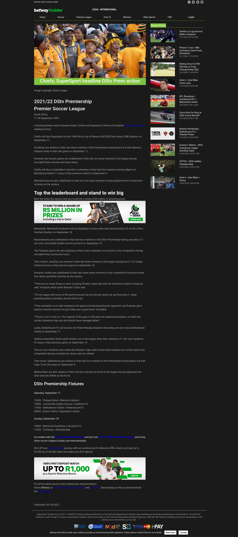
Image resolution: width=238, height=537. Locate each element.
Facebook (58, 487)
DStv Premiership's (134, 125)
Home (42, 17)
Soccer (61, 17)
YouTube (94, 487)
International (108, 9)
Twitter (68, 487)
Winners (127, 17)
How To (107, 17)
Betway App (44, 491)
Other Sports (149, 17)
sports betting (56, 448)
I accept (183, 532)
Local (95, 9)
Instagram (79, 487)
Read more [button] (170, 532)
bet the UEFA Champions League (116, 437)
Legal (191, 17)
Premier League (84, 17)
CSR (170, 17)
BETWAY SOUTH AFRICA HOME (46, 2)
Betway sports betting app (69, 437)
